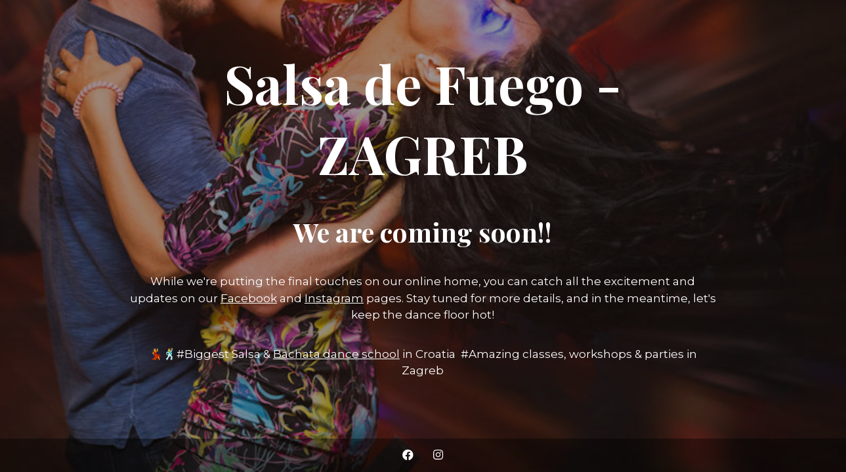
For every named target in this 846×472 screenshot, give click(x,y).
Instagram (334, 298)
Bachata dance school (336, 354)
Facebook (249, 298)
